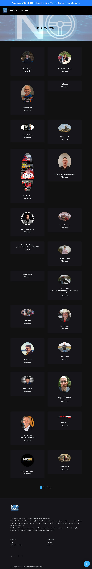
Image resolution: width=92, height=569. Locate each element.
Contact (12, 548)
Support (50, 542)
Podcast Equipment (16, 545)
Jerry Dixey (64, 326)
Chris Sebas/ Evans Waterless (64, 174)
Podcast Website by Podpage (34, 566)
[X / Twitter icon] (23, 556)
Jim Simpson (27, 359)
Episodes (13, 539)
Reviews (50, 545)
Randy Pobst (27, 388)
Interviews (51, 539)
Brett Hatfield (27, 135)
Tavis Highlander (27, 471)
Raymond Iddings (64, 397)
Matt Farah (65, 356)
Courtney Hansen (27, 229)
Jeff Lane (27, 320)
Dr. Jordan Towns (27, 245)
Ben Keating (27, 107)
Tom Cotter (64, 467)
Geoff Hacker (27, 274)
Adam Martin (27, 68)
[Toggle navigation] (85, 10)
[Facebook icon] (19, 556)
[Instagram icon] (15, 556)
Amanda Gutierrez (64, 68)
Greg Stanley (64, 288)
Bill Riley (64, 84)
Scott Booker (27, 435)
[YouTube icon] (11, 556)
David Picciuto (64, 225)
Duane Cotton (65, 258)
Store (12, 542)
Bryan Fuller (64, 137)
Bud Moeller (27, 196)
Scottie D (64, 422)
